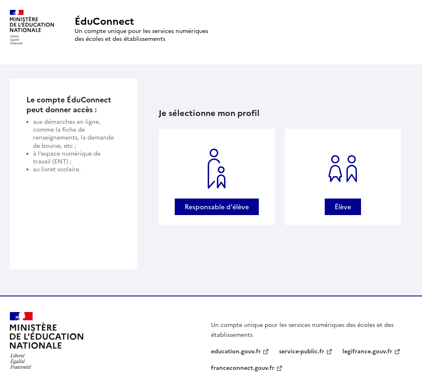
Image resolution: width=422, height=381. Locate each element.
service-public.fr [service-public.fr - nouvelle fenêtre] (301, 351)
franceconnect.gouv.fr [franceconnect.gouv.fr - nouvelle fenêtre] (242, 368)
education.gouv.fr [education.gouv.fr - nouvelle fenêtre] (236, 351)
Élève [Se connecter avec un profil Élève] (343, 207)
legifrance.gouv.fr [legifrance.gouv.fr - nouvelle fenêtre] (367, 351)
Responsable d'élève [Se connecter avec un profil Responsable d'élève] (217, 207)
